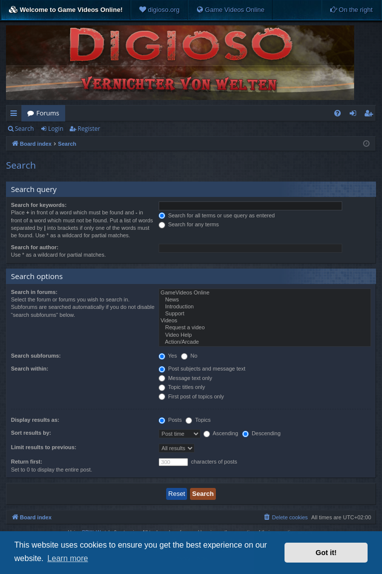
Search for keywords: (39, 205)
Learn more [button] (67, 558)
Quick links (15, 114)
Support (265, 313)
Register (89, 128)
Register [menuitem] (370, 114)
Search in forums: (34, 292)
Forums (47, 112)
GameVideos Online (265, 292)
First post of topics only (191, 396)
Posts (170, 420)
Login (55, 128)
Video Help (265, 335)
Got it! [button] (326, 553)
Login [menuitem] (355, 114)
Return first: (26, 462)
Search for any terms (189, 224)
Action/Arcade (265, 342)
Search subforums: (36, 356)
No (189, 356)
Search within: (29, 369)
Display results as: (35, 420)
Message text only (185, 378)
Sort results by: (31, 433)
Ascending (220, 433)
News (265, 299)
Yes (168, 356)
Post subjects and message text (202, 369)
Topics (198, 420)
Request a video (265, 327)
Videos (265, 320)
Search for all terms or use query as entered (217, 215)
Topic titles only (182, 387)
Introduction (265, 306)
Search (24, 128)
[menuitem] (159, 10)
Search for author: (34, 247)
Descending (261, 433)
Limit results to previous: (43, 447)
